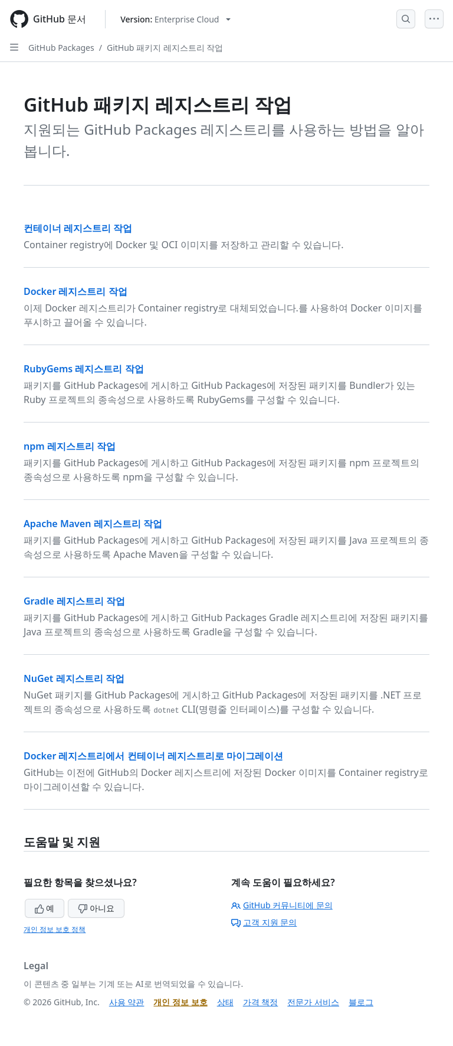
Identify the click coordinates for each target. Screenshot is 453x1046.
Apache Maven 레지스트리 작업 (93, 523)
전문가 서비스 (313, 1002)
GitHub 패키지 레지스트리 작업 (165, 47)
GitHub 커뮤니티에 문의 (282, 905)
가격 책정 (260, 1002)
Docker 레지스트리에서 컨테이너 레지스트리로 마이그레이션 (153, 755)
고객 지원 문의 (264, 922)
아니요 (96, 908)
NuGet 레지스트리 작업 (74, 678)
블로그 (361, 1002)
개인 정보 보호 (180, 1002)
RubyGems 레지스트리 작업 (84, 368)
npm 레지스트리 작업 (70, 446)
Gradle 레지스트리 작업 (74, 601)
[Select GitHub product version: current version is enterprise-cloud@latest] (175, 19)
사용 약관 (127, 1002)
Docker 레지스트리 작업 (75, 291)
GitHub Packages (61, 47)
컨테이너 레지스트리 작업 (78, 228)
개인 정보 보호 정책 (55, 929)
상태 (225, 1002)
